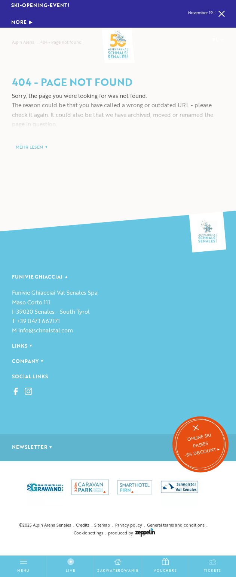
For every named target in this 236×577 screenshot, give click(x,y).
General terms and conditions (176, 525)
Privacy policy (128, 525)
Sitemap (102, 525)
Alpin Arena (23, 42)
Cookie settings (88, 533)
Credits (82, 525)
